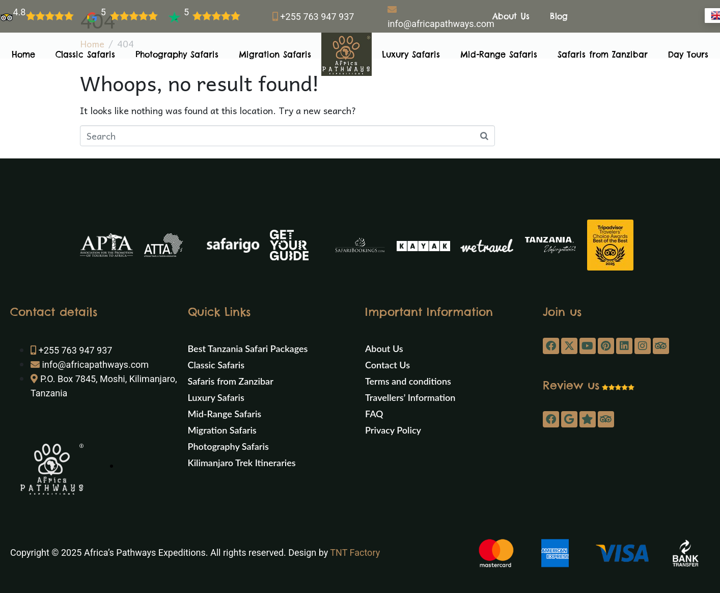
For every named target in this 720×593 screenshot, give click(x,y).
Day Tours (688, 54)
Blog (559, 16)
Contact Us (387, 364)
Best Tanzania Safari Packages (248, 348)
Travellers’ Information (410, 397)
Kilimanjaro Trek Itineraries (242, 462)
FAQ (374, 413)
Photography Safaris (176, 54)
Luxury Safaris (411, 54)
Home (23, 54)
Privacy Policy (393, 430)
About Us (511, 16)
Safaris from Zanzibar (603, 54)
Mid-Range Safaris (498, 54)
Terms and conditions (408, 381)
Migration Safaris (275, 54)
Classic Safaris (85, 54)
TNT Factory (355, 552)
